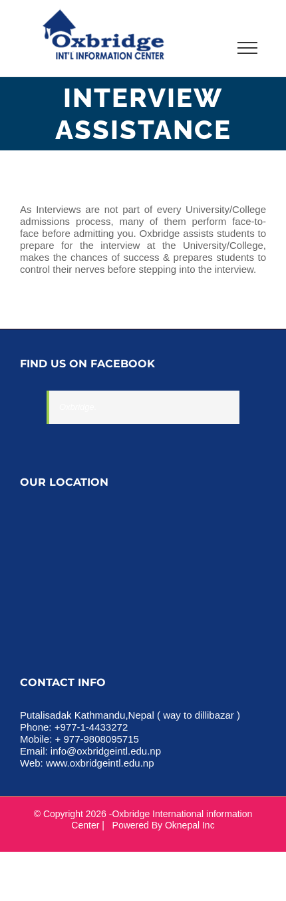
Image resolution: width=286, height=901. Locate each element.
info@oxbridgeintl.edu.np (106, 751)
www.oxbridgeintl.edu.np (100, 763)
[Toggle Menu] (247, 48)
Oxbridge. (77, 407)
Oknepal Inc (190, 825)
